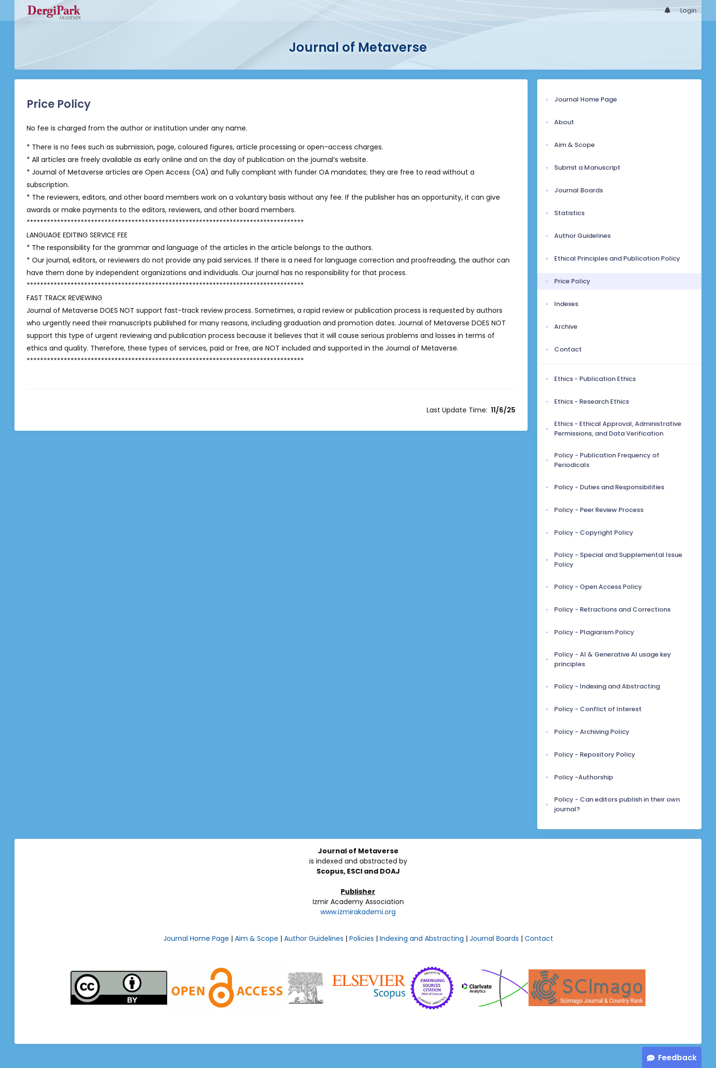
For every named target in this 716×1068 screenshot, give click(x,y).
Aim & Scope (256, 938)
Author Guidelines (314, 938)
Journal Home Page (196, 938)
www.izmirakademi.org (358, 912)
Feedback (677, 1058)
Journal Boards (494, 938)
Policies (361, 938)
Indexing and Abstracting (422, 938)
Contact (539, 938)
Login (688, 10)
